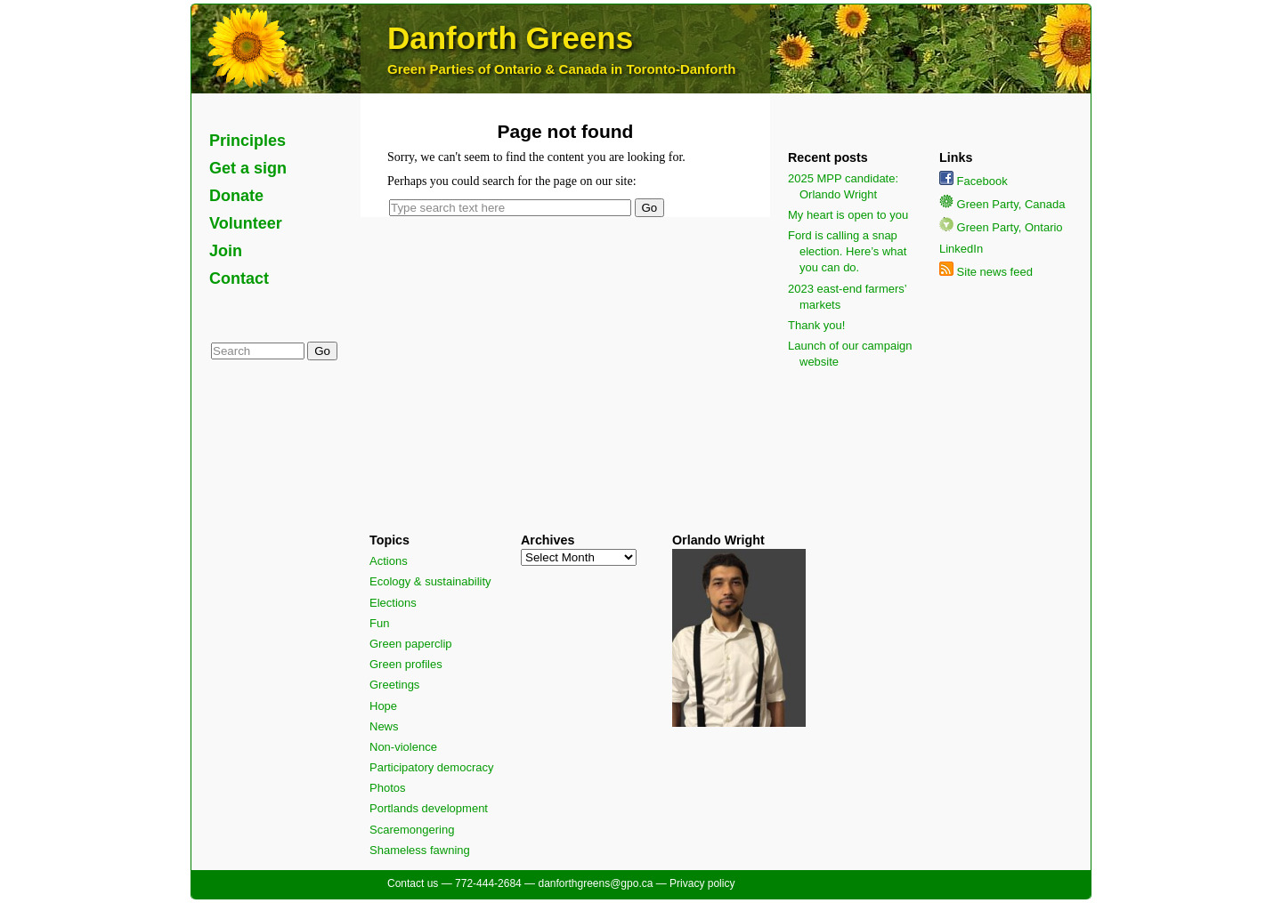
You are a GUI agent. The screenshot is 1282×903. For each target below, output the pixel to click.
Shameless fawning (419, 850)
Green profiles (405, 664)
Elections (393, 602)
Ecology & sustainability (430, 581)
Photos (387, 787)
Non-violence (403, 747)
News (384, 726)
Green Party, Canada (1002, 204)
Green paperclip (410, 643)
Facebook (973, 181)
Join (225, 251)
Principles (247, 140)
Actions (388, 561)
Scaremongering (411, 829)
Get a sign (248, 168)
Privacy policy (701, 883)
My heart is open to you (848, 215)
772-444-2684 (488, 883)
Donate (236, 196)
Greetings (394, 684)
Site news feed (986, 271)
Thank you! (816, 325)
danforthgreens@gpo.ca (595, 883)
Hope (383, 706)
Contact (239, 278)
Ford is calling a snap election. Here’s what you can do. (847, 251)
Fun (379, 623)
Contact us (412, 883)
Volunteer (245, 223)
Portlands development (428, 808)
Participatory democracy (431, 767)
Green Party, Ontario (1001, 227)
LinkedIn (961, 248)
